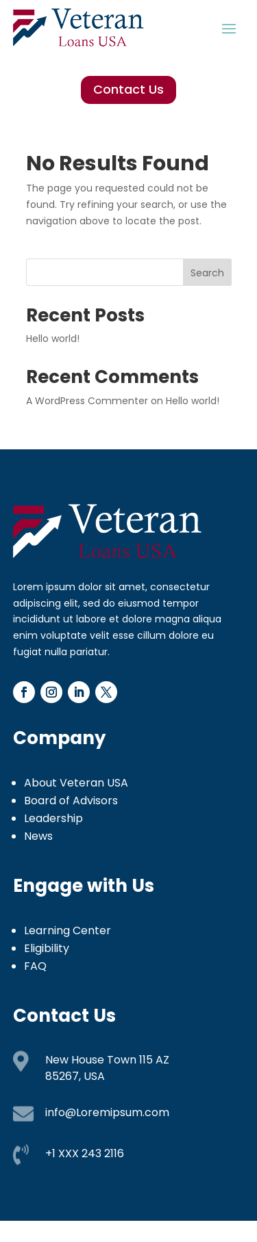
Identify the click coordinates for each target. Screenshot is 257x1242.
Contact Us (128, 89)
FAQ (35, 966)
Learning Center (67, 930)
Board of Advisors (71, 800)
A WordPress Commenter (87, 401)
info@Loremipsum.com (107, 1112)
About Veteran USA (76, 783)
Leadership (53, 818)
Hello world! (52, 338)
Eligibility (46, 948)
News (38, 836)
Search (207, 273)
